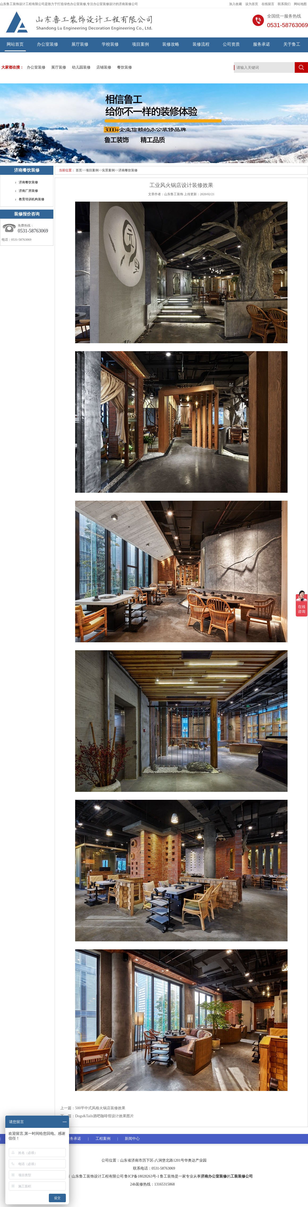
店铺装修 (103, 67)
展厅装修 (79, 44)
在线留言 (268, 4)
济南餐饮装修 (128, 170)
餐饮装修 (124, 67)
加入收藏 (235, 4)
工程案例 (103, 1139)
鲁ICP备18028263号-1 (141, 1176)
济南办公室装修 (214, 1176)
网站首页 (15, 44)
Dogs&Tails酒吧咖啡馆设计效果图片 (104, 1116)
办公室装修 (47, 44)
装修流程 (200, 44)
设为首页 (251, 4)
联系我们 (284, 4)
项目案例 (140, 44)
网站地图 (300, 4)
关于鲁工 (291, 44)
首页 (79, 170)
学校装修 (110, 44)
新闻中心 (132, 1139)
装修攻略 (170, 44)
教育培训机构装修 (31, 199)
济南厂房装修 (28, 191)
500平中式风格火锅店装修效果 (100, 1108)
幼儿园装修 (81, 67)
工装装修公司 (241, 1176)
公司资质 (231, 44)
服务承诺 (261, 44)
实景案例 (108, 170)
